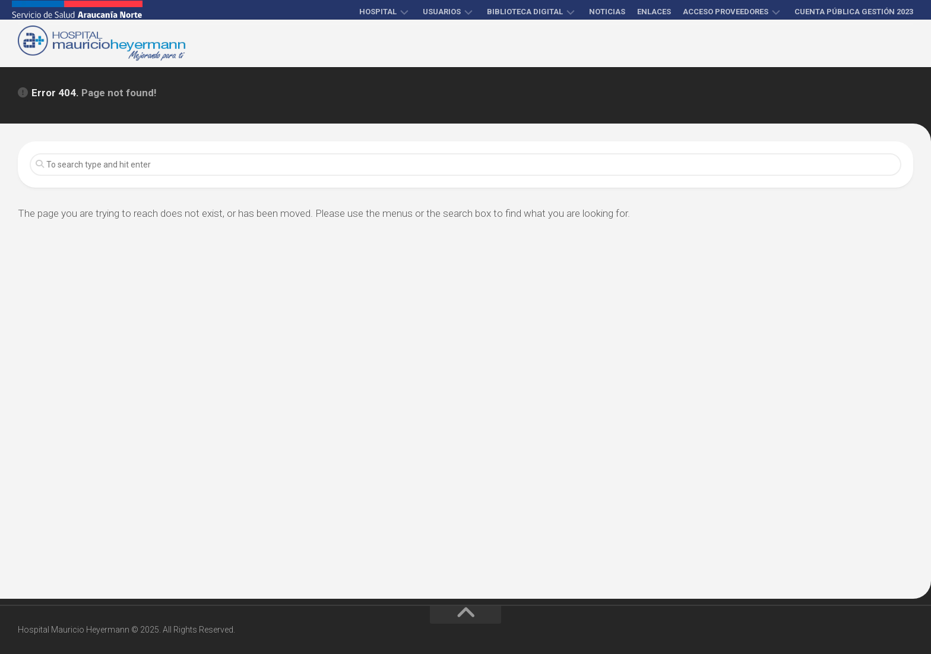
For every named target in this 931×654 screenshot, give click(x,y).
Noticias (607, 11)
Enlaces (654, 11)
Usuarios (442, 11)
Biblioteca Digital (525, 11)
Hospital (378, 11)
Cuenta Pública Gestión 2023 (853, 11)
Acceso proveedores (725, 11)
